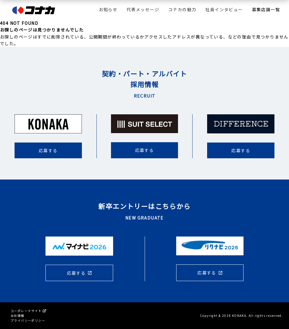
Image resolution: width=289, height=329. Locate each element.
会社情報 (18, 315)
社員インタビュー (224, 9)
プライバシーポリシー (28, 320)
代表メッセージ (142, 9)
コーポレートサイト (28, 310)
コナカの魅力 (182, 9)
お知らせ (108, 9)
